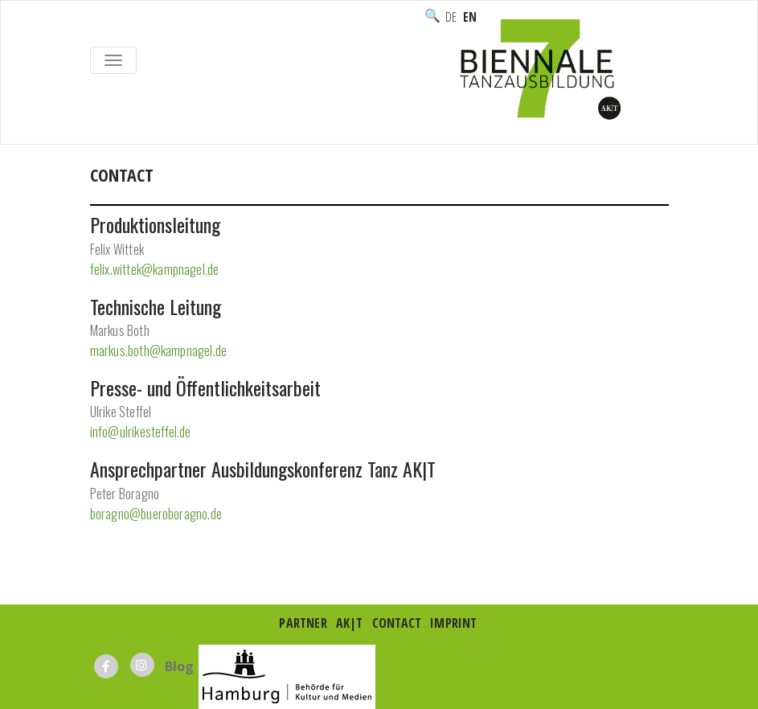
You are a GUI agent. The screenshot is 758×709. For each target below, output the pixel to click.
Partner (302, 623)
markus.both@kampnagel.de (158, 350)
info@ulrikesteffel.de (140, 431)
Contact (396, 623)
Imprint (453, 623)
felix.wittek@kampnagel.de (154, 269)
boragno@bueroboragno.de (156, 513)
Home (107, 192)
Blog (180, 666)
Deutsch (451, 17)
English (469, 17)
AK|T (349, 623)
